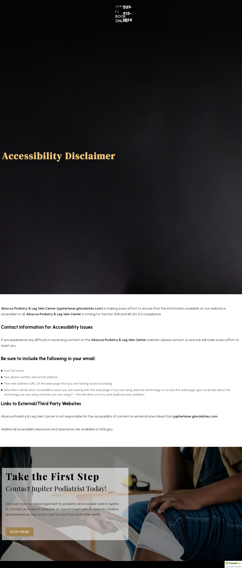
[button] (233, 564)
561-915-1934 (190, 11)
